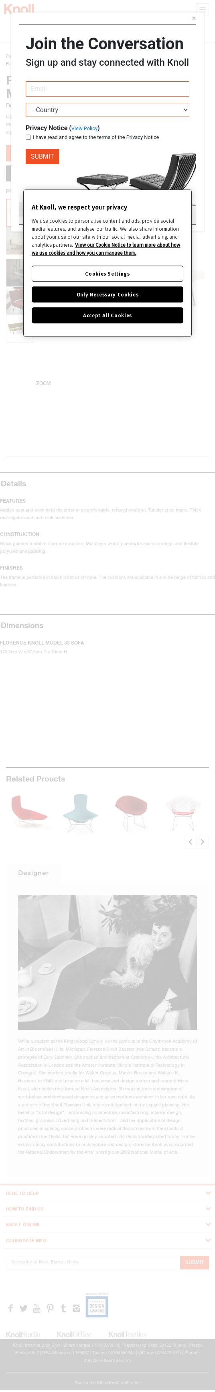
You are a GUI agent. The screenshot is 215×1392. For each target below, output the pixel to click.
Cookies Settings (107, 273)
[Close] (194, 19)
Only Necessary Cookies (107, 294)
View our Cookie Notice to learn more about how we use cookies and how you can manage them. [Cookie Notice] (106, 248)
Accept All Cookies (107, 315)
